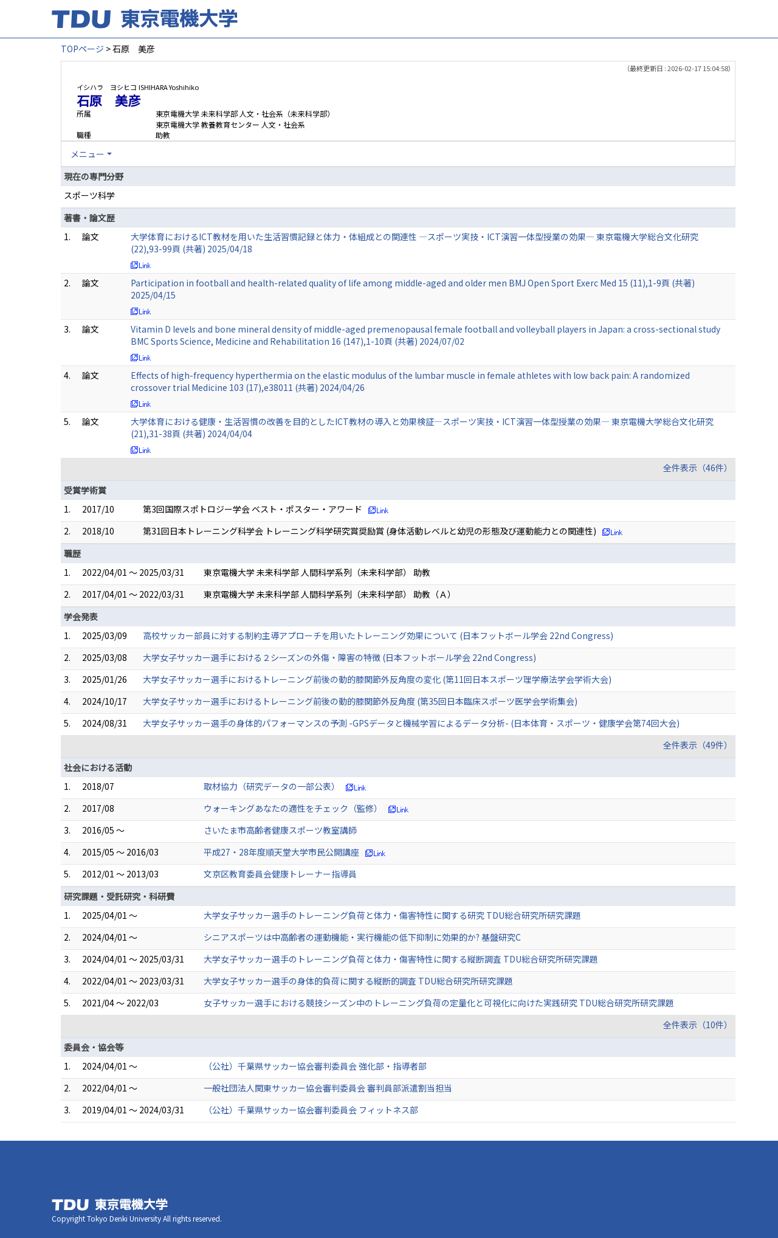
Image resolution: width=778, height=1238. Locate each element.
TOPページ (82, 49)
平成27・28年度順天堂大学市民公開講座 (281, 852)
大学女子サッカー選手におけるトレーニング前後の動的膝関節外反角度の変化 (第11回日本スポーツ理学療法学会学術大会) (377, 679)
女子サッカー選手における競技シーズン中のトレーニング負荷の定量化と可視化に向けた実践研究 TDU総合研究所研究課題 (439, 1003)
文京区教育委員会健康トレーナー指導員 (280, 874)
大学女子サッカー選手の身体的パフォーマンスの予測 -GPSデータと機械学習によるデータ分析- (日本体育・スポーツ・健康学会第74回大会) (411, 723)
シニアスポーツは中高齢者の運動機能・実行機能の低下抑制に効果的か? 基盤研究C (362, 937)
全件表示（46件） (697, 468)
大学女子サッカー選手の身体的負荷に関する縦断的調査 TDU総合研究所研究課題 (358, 981)
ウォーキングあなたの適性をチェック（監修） (293, 808)
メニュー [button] (88, 154)
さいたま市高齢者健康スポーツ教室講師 (280, 830)
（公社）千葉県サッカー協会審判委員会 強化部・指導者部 (315, 1066)
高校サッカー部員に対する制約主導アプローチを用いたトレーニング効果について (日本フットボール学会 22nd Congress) (378, 635)
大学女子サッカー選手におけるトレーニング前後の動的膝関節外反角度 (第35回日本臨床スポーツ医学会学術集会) (360, 701)
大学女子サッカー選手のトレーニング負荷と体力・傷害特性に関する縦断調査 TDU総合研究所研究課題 (401, 959)
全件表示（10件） (697, 1024)
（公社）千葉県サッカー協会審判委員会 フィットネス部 (311, 1110)
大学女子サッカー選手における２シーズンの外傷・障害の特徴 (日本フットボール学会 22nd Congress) (339, 657)
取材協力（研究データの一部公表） (272, 786)
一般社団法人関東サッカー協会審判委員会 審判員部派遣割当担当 (328, 1088)
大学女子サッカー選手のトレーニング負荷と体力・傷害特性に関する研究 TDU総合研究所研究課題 (392, 915)
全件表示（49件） (697, 745)
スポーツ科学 (89, 195)
